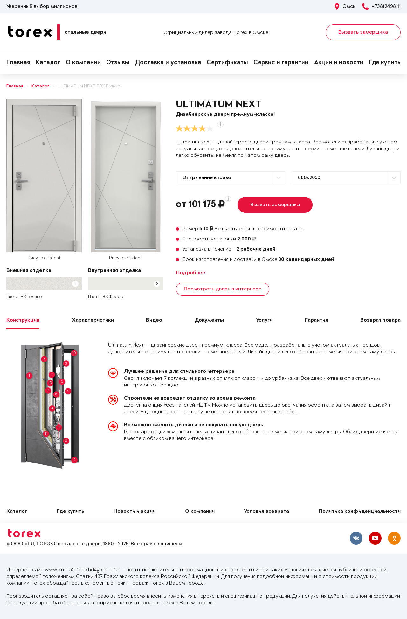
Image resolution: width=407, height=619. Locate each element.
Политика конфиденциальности (360, 511)
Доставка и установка (168, 63)
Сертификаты (227, 63)
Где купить (385, 63)
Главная (18, 63)
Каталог (48, 63)
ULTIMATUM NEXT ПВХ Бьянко (89, 86)
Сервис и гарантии (280, 63)
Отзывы (117, 63)
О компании (83, 63)
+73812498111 (381, 6)
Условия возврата (266, 511)
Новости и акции (134, 511)
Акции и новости (338, 63)
